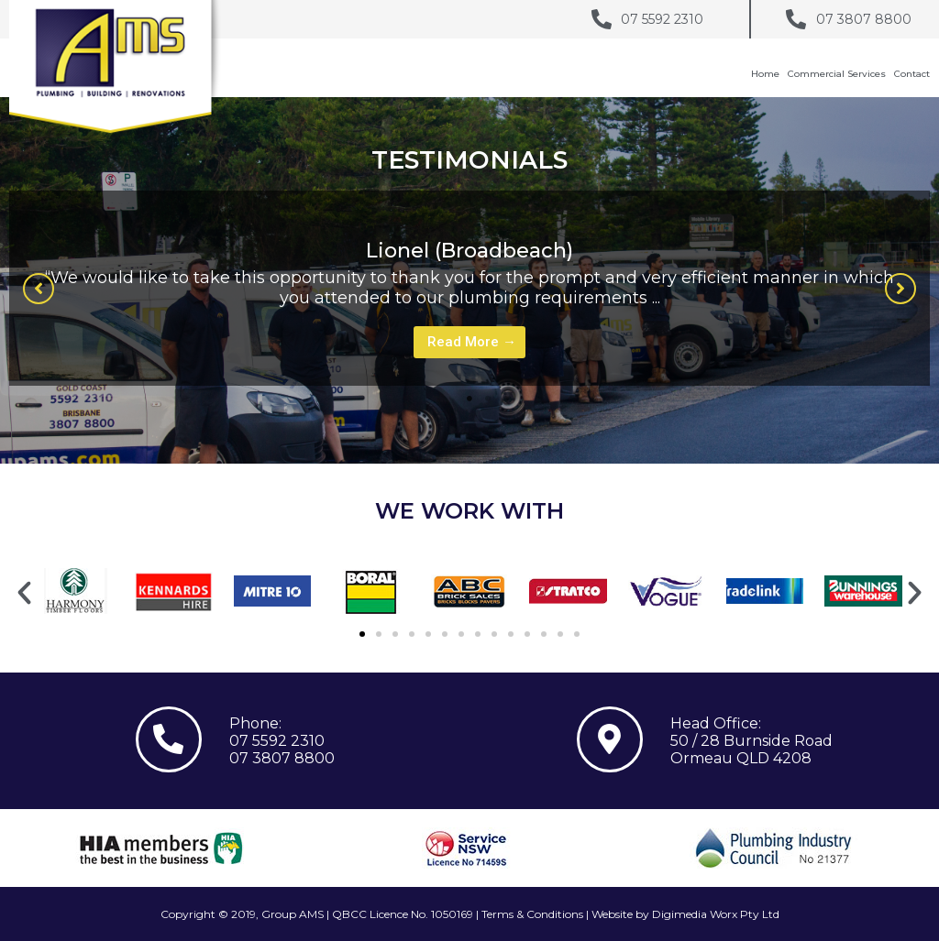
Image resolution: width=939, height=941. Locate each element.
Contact (912, 74)
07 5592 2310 (277, 741)
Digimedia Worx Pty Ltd (715, 914)
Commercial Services (837, 74)
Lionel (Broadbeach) (469, 250)
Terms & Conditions (532, 914)
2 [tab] (488, 398)
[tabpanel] (469, 288)
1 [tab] (469, 398)
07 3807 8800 (282, 758)
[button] (38, 288)
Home (765, 74)
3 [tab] (506, 398)
